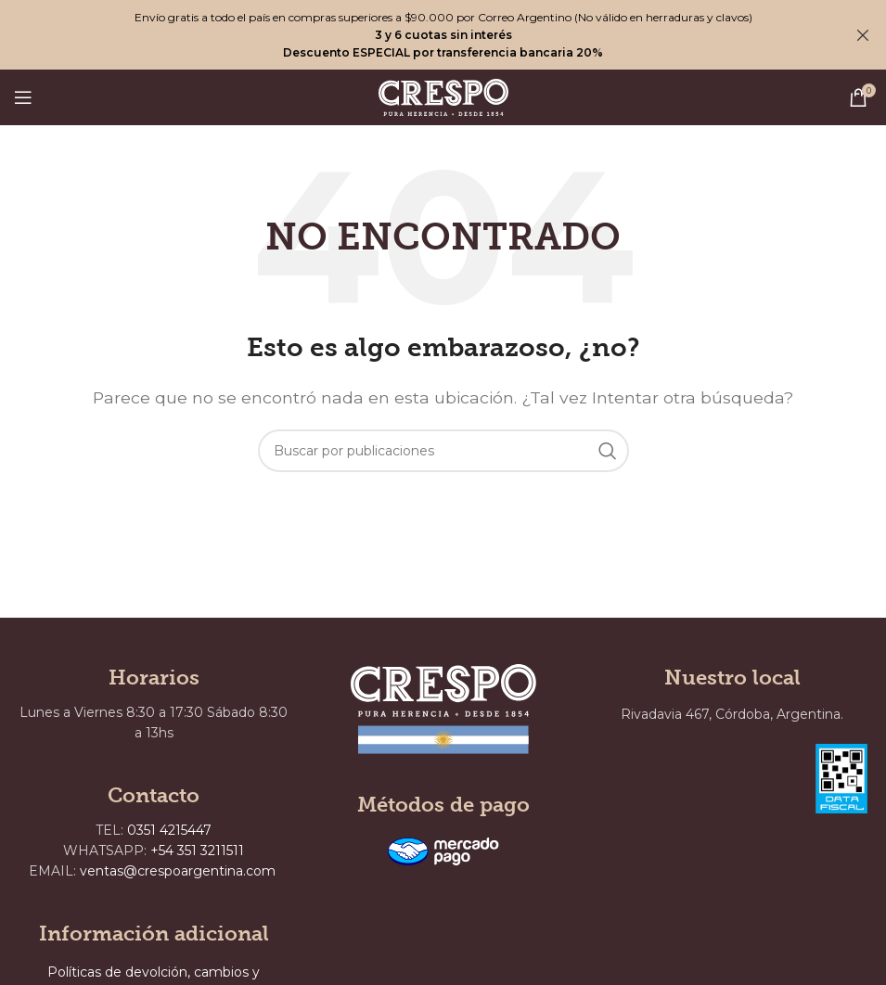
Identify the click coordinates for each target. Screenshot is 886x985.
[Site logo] (443, 96)
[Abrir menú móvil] (23, 97)
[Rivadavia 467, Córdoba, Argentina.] (697, 836)
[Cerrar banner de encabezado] (863, 35)
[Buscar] (443, 450)
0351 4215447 (169, 830)
